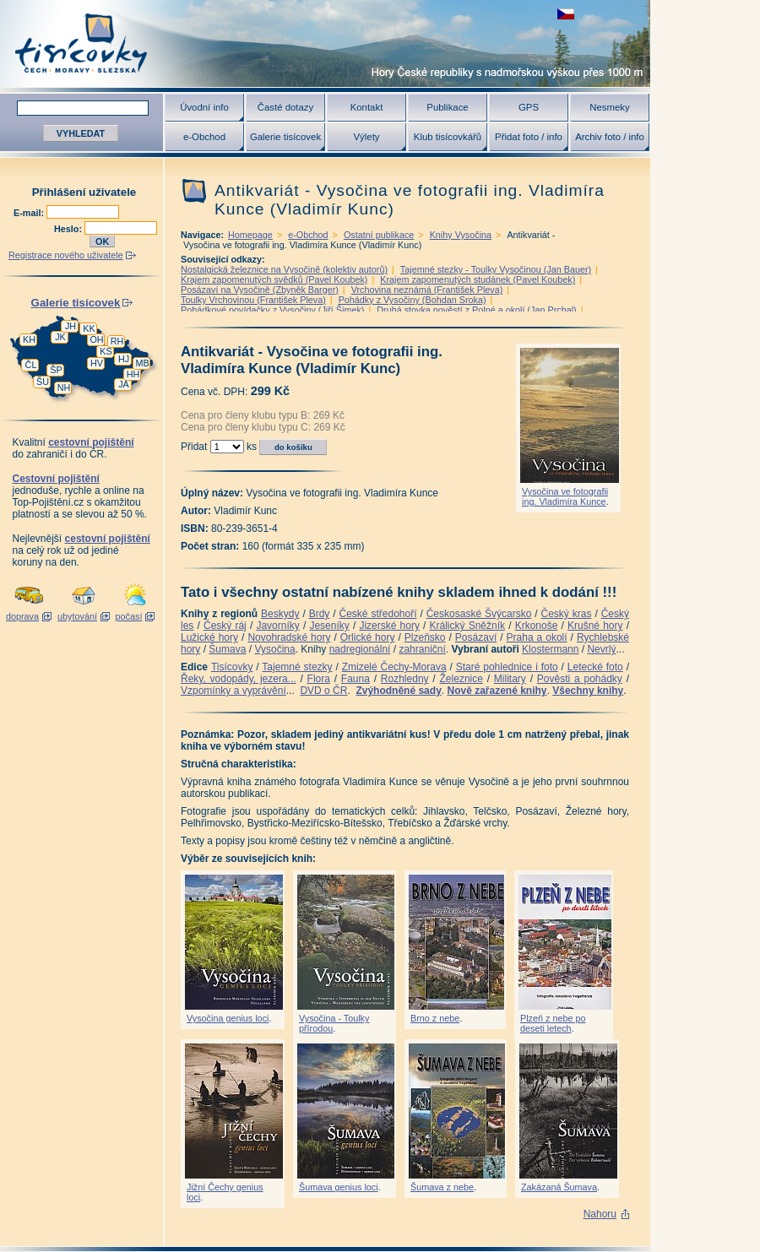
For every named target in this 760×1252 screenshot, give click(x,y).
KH (29, 339)
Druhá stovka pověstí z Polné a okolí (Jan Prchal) (476, 310)
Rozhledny (405, 679)
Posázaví (476, 637)
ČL (31, 365)
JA (123, 384)
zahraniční (422, 649)
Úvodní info (204, 107)
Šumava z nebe (442, 1187)
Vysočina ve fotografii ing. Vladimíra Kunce (565, 496)
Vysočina (274, 649)
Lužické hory (209, 637)
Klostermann (550, 649)
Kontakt (366, 107)
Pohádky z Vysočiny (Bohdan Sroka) (412, 300)
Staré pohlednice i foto (507, 667)
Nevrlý (601, 649)
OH (96, 339)
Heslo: (69, 229)
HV (96, 363)
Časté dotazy (285, 107)
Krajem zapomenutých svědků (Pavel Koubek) (274, 279)
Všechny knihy (587, 690)
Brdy (319, 614)
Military (510, 679)
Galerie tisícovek (285, 137)
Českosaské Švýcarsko (479, 614)
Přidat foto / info (528, 137)
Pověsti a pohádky (579, 679)
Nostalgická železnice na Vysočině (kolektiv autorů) (284, 269)
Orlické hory (367, 637)
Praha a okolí (537, 637)
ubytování (77, 616)
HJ (123, 359)
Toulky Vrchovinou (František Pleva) (253, 300)
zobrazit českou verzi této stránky (566, 14)
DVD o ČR (323, 690)
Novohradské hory (288, 637)
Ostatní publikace (379, 235)
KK (89, 328)
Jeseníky (329, 625)
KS (105, 351)
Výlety (366, 137)
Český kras (566, 614)
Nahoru (600, 1214)
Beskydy (280, 614)
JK (60, 337)
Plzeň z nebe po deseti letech (552, 1023)
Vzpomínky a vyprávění (233, 690)
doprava (22, 616)
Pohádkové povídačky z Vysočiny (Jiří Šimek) (272, 310)
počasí (129, 616)
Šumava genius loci (338, 1187)
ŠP (56, 370)
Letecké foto (595, 667)
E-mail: (30, 213)
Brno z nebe (434, 1018)
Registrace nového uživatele (65, 255)
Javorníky (277, 625)
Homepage (250, 235)
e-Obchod (204, 137)
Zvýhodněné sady (398, 690)
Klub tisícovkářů (447, 137)
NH (64, 387)
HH (133, 374)
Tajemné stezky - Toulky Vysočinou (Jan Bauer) (495, 269)
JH (70, 326)
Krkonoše (536, 625)
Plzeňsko (425, 637)
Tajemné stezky (297, 667)
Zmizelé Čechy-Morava (394, 667)
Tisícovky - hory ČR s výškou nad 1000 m (325, 43)
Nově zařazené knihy (496, 690)
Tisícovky (232, 667)
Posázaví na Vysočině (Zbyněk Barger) (260, 290)
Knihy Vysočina (460, 235)
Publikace (447, 107)
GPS (528, 107)
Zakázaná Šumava (559, 1187)
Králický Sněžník (468, 625)
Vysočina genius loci (228, 1018)
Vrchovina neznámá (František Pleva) (427, 290)
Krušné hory (595, 625)
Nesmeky (609, 107)
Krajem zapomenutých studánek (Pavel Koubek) (477, 279)
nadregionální (360, 649)
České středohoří (378, 614)
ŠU (42, 382)
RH (117, 341)
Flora (318, 679)
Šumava (227, 649)
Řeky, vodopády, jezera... (238, 679)
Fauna (355, 679)
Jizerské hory (389, 625)
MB (142, 363)
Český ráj (225, 625)
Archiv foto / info (609, 137)
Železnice (461, 679)
